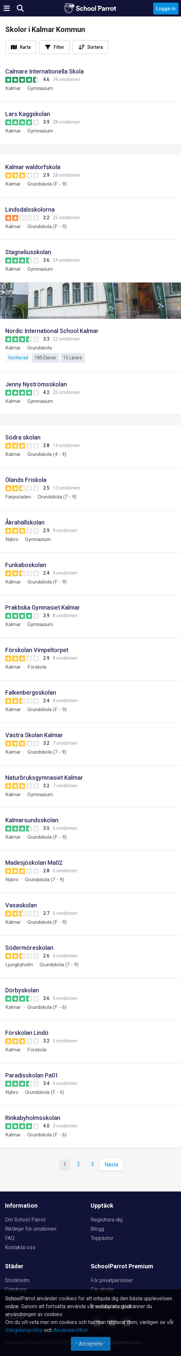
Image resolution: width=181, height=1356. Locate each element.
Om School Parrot (25, 1220)
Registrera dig (107, 1220)
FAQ (10, 1238)
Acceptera (90, 1344)
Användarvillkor (70, 1330)
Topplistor (102, 1238)
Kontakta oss (20, 1247)
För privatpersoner (112, 1280)
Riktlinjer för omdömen (30, 1229)
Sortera (95, 47)
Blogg (97, 1229)
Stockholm (17, 1280)
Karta (25, 47)
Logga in (166, 8)
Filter (59, 47)
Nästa (111, 1165)
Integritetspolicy (24, 1330)
